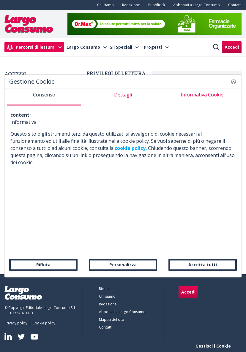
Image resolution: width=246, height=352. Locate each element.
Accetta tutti (202, 264)
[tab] (43, 97)
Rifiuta (43, 264)
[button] (233, 81)
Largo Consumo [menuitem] (83, 47)
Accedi (232, 47)
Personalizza (123, 264)
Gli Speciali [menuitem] (120, 47)
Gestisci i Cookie (213, 346)
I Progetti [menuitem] (151, 47)
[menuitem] (104, 5)
